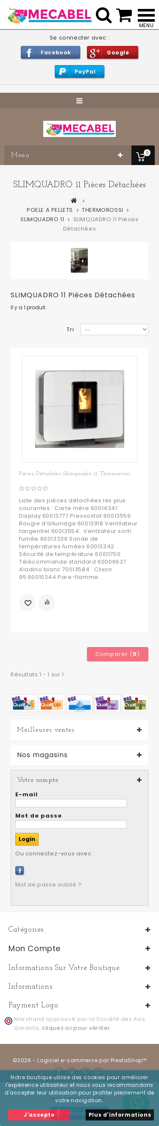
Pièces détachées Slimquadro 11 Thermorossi (74, 473)
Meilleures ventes (45, 730)
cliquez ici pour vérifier (76, 1028)
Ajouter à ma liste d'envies (27, 602)
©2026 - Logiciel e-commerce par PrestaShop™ (80, 1060)
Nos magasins (42, 755)
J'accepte (39, 1114)
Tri (70, 329)
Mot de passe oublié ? (48, 885)
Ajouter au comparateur (46, 602)
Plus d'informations (120, 1114)
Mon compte (34, 948)
